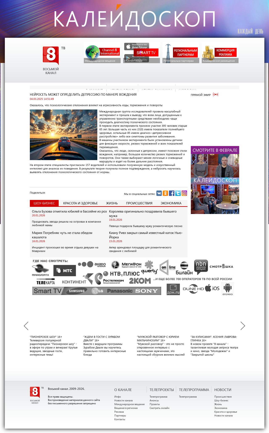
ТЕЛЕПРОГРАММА (194, 389)
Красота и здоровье (80, 203)
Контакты (119, 419)
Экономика (171, 203)
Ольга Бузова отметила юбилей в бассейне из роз (69, 211)
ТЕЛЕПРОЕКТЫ (162, 389)
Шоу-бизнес (221, 400)
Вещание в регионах (126, 408)
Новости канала (123, 400)
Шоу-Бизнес (44, 203)
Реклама (119, 411)
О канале (123, 389)
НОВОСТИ (222, 389)
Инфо (117, 396)
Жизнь (112, 203)
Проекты (155, 404)
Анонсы (154, 400)
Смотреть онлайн (159, 408)
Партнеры (120, 415)
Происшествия (139, 203)
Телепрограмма (158, 396)
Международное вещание (129, 404)
